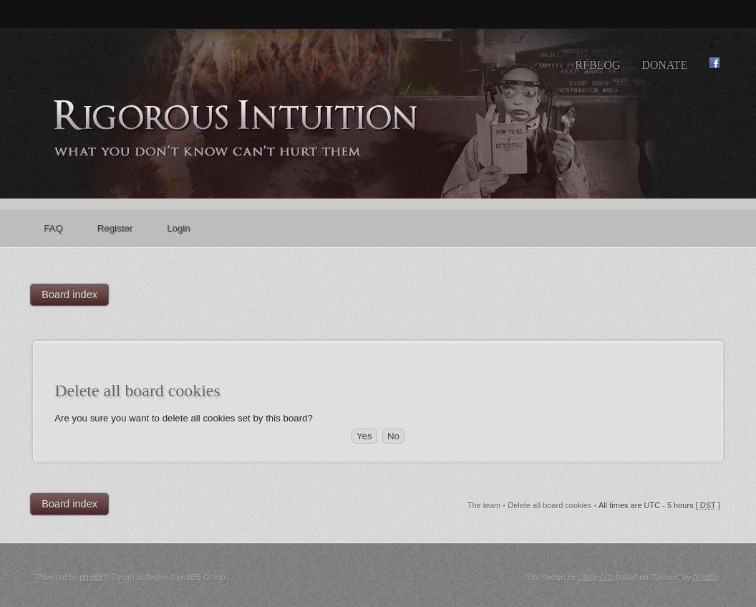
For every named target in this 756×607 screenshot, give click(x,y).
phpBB (91, 577)
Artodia (705, 577)
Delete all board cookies (549, 505)
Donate (664, 65)
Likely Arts (596, 577)
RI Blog (597, 65)
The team (483, 505)
